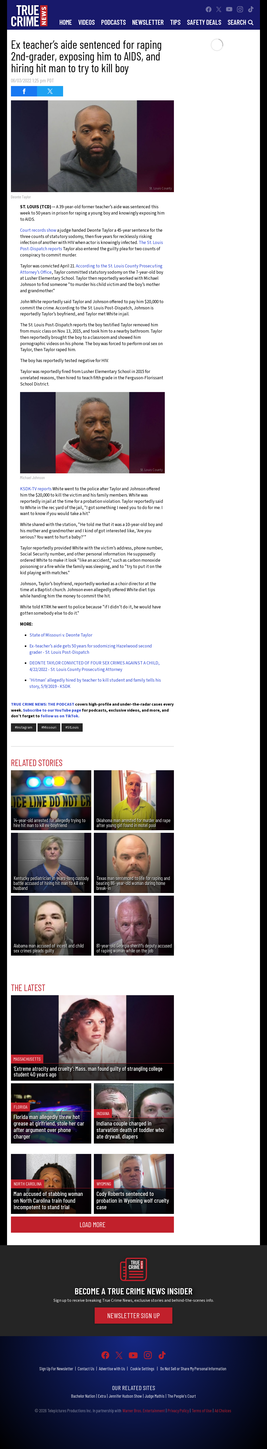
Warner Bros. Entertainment (143, 1410)
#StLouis (72, 727)
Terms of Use (202, 1410)
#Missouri (48, 727)
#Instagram (23, 727)
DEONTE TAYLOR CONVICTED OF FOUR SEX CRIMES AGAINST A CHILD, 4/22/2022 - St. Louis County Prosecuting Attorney (94, 666)
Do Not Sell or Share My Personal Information (193, 1368)
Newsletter (148, 22)
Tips (175, 22)
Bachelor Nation (83, 1395)
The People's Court (181, 1395)
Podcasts (113, 22)
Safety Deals (204, 22)
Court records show (38, 230)
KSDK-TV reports (36, 489)
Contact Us (86, 1368)
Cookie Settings (142, 1368)
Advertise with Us (112, 1368)
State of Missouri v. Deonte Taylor (60, 635)
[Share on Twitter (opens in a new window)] (50, 91)
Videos (86, 22)
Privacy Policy (178, 1410)
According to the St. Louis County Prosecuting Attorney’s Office (91, 269)
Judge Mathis (155, 1395)
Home (65, 22)
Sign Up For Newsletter (56, 1368)
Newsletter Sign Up (133, 1315)
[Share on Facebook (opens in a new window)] (24, 91)
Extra (102, 1395)
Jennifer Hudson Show (125, 1395)
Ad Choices (223, 1410)
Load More (93, 1224)
